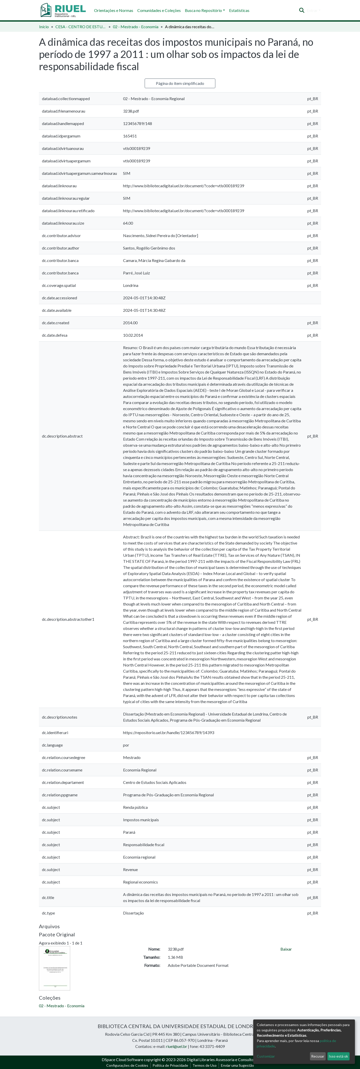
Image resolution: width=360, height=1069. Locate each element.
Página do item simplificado (180, 83)
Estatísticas (239, 10)
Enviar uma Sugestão (237, 1065)
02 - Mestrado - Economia (135, 26)
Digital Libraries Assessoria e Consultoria (222, 1059)
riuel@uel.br (176, 1046)
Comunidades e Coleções (159, 10)
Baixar (286, 949)
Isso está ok (338, 1056)
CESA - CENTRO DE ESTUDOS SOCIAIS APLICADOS (80, 26)
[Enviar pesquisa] (302, 10)
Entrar (312, 10)
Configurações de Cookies (127, 1065)
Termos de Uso (204, 1065)
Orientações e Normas (113, 10)
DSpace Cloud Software (122, 1059)
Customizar (266, 1056)
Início (44, 26)
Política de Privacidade (170, 1065)
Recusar (317, 1056)
